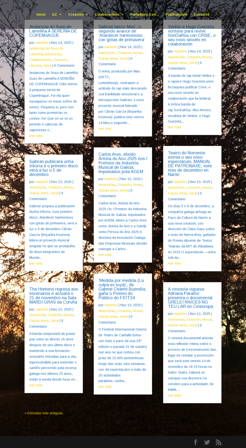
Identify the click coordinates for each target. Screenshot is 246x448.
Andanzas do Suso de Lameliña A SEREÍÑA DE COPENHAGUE (53, 31)
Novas (69, 187)
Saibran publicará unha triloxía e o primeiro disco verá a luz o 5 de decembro (53, 168)
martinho (42, 43)
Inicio (41, 14)
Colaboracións (107, 14)
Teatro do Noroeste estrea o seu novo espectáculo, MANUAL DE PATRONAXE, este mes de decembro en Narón (190, 163)
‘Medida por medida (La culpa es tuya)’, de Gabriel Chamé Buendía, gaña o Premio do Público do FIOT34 (122, 289)
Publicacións (176, 14)
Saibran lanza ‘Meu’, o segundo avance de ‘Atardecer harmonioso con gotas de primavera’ (121, 33)
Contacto (201, 14)
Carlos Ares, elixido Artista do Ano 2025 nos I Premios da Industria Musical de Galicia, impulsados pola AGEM (122, 163)
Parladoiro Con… (144, 14)
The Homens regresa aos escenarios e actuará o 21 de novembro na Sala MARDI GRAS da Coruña (53, 296)
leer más (36, 136)
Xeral (47, 65)
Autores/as (52, 54)
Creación (76, 14)
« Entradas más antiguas (44, 413)
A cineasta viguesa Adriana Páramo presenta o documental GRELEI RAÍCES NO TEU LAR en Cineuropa (190, 298)
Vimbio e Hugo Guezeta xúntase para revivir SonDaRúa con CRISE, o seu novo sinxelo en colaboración (191, 35)
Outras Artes (39, 193)
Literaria (35, 65)
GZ (54, 14)
